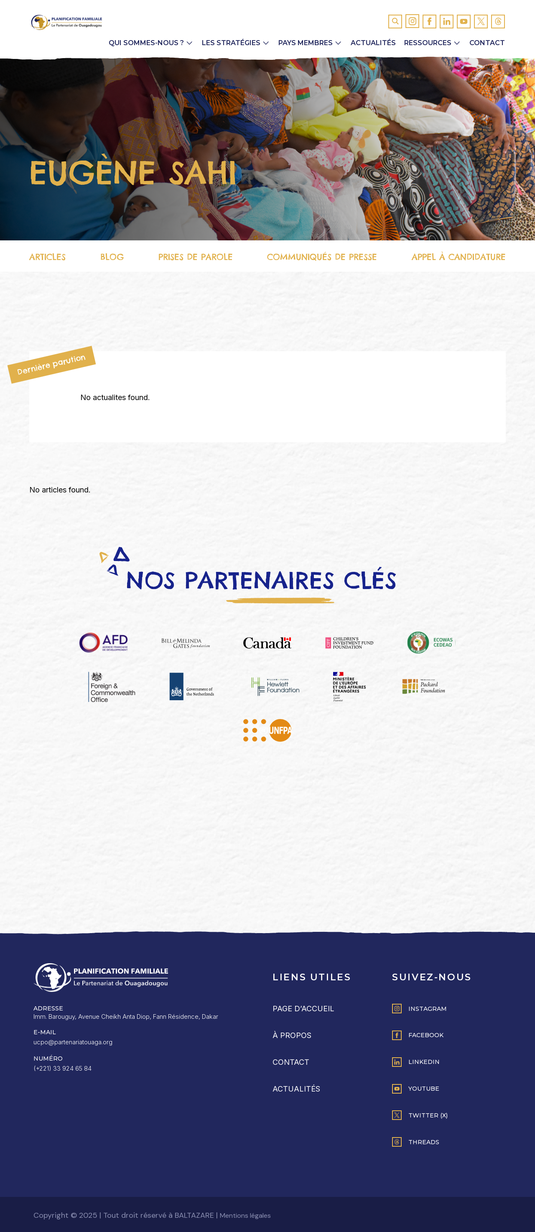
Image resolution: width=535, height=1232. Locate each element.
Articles (47, 257)
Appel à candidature (459, 257)
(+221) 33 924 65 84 (62, 1068)
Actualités (373, 43)
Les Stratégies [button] (231, 43)
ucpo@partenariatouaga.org (72, 1042)
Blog (112, 257)
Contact (487, 43)
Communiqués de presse (322, 257)
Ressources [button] (427, 43)
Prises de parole (195, 257)
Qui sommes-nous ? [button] (146, 43)
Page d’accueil (303, 1008)
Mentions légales (245, 1215)
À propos (292, 1035)
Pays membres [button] (305, 43)
